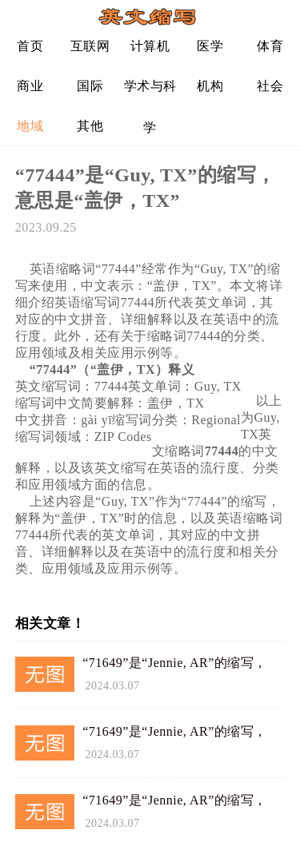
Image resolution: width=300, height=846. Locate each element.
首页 (30, 46)
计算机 (150, 46)
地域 (30, 126)
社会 (270, 86)
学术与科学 (150, 92)
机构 (210, 86)
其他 (90, 126)
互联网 (90, 46)
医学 (210, 46)
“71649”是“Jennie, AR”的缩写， (174, 662)
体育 (270, 46)
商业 (30, 86)
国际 (90, 86)
